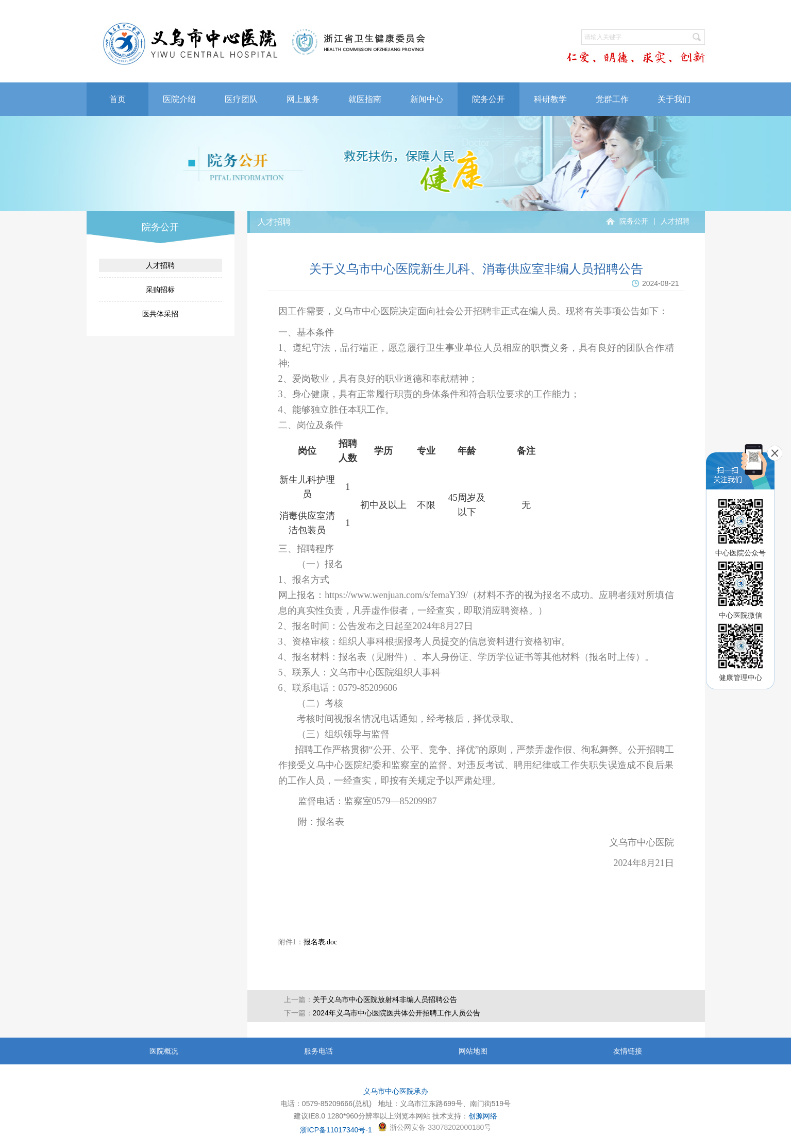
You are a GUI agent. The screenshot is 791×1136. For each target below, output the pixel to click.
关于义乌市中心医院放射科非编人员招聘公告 (385, 999)
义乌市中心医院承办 (395, 1091)
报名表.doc (321, 942)
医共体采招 (160, 314)
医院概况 (163, 1051)
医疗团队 (241, 99)
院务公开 (488, 99)
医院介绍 (179, 99)
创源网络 (482, 1116)
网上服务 (303, 99)
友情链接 (627, 1051)
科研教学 (550, 99)
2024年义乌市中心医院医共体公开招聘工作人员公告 (396, 1013)
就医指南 (364, 99)
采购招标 (160, 289)
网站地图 (473, 1051)
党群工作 (612, 99)
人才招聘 (160, 265)
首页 (117, 99)
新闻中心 (426, 99)
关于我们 (674, 99)
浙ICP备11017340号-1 (336, 1130)
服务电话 (318, 1051)
